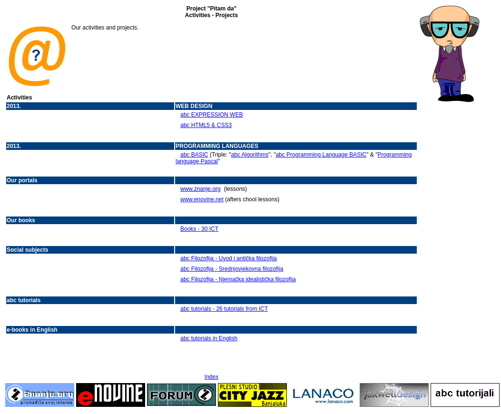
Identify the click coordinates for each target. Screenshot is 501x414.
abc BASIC (194, 154)
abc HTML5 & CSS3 (206, 125)
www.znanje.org (200, 189)
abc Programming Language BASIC (320, 154)
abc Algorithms (250, 154)
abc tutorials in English (208, 338)
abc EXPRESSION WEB (211, 114)
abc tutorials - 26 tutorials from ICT (224, 309)
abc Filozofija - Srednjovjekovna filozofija (231, 269)
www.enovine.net (202, 199)
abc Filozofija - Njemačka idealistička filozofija (238, 279)
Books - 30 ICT (199, 229)
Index (211, 377)
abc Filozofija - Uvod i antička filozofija (228, 258)
